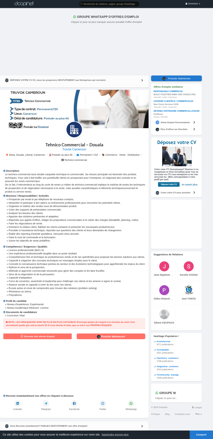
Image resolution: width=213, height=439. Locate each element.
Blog (167, 414)
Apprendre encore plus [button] (115, 434)
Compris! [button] (201, 434)
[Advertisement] (106, 49)
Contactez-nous (182, 414)
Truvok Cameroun (74, 149)
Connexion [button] (193, 3)
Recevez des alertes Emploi (37, 336)
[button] (109, 3)
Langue (197, 407)
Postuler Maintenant (111, 336)
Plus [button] (198, 414)
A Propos (155, 414)
